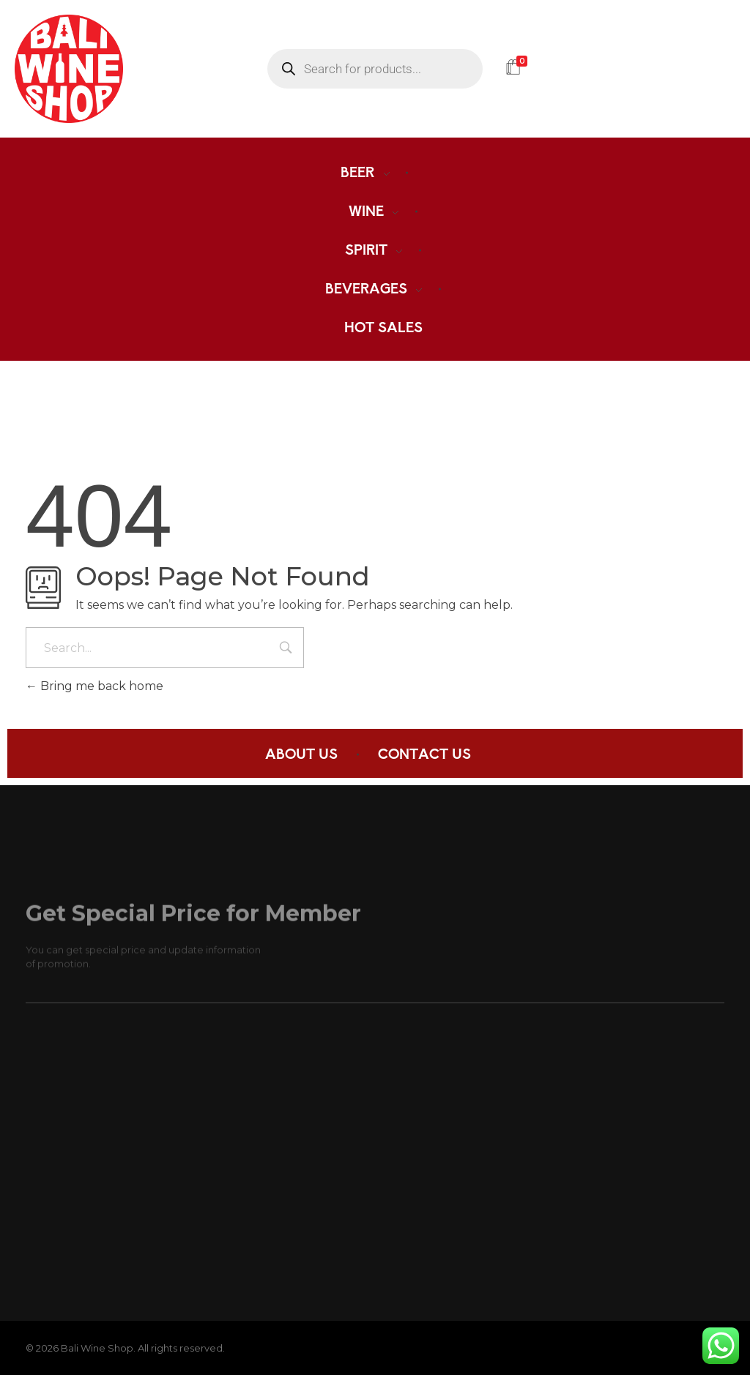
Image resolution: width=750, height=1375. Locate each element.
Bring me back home (94, 686)
